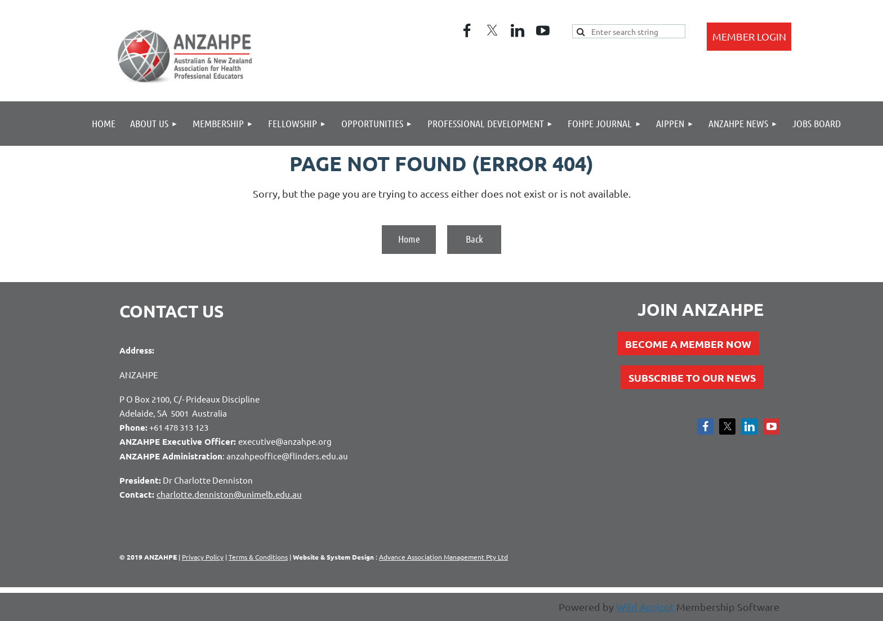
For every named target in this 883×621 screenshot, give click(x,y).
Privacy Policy (203, 556)
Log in (749, 37)
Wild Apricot (645, 607)
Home (409, 239)
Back (474, 239)
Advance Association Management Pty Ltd (443, 556)
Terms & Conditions (258, 556)
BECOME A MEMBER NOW (688, 343)
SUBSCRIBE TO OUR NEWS (692, 377)
